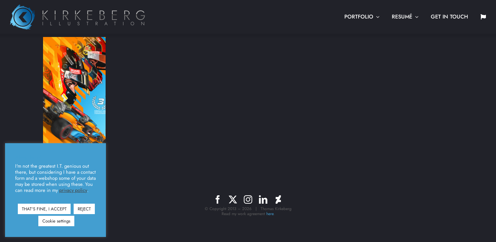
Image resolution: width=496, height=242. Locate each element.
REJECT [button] (84, 209)
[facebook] (218, 199)
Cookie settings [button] (56, 221)
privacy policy (73, 190)
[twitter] (233, 199)
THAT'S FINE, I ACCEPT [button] (44, 209)
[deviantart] (278, 199)
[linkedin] (263, 199)
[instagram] (248, 199)
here (269, 214)
